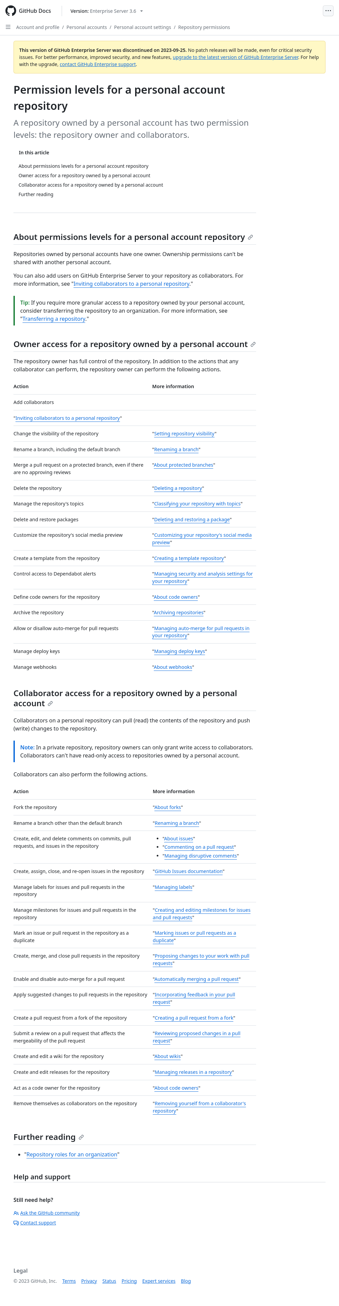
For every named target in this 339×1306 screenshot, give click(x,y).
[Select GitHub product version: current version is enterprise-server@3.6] (106, 11)
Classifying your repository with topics (197, 503)
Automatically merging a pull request (196, 979)
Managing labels (173, 887)
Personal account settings (142, 27)
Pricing (129, 1281)
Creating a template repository (189, 558)
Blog (186, 1281)
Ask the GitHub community (46, 1213)
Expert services (159, 1281)
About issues (178, 838)
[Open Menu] (328, 10)
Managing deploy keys (179, 651)
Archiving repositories (178, 612)
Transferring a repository (54, 318)
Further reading (48, 1136)
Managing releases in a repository (193, 1072)
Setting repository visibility (184, 433)
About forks (167, 807)
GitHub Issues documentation (188, 871)
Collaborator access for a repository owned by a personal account (125, 698)
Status (109, 1281)
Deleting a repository (178, 488)
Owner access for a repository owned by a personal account (134, 343)
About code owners (175, 597)
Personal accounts (86, 27)
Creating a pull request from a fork (194, 1018)
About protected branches (183, 465)
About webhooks (173, 667)
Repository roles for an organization (72, 1154)
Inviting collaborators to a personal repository (131, 283)
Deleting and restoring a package (191, 519)
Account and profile (37, 27)
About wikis (167, 1056)
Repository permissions (204, 27)
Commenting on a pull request (199, 847)
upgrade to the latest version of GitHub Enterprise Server (235, 57)
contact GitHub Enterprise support (98, 64)
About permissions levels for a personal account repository (133, 236)
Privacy (89, 1281)
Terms (69, 1281)
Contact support (34, 1222)
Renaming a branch (176, 449)
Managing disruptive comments (200, 855)
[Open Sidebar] (8, 27)
